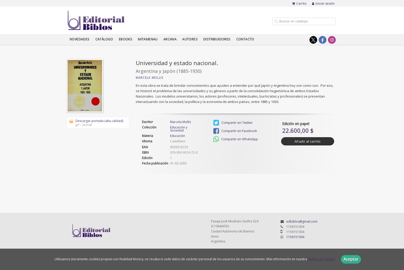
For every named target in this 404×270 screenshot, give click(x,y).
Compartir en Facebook (235, 131)
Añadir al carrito (307, 141)
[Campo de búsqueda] (304, 21)
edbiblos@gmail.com (301, 221)
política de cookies (321, 259)
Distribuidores (217, 39)
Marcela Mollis (149, 77)
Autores (190, 39)
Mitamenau (148, 39)
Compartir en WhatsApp (235, 139)
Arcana (169, 39)
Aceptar (350, 259)
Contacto (245, 39)
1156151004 (295, 237)
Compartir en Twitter (233, 122)
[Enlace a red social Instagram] (332, 40)
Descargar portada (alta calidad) (96, 123)
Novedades (80, 39)
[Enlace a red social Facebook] (322, 40)
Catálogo (104, 39)
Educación (177, 136)
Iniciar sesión (323, 3)
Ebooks (125, 39)
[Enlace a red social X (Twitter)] (313, 40)
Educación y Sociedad (178, 129)
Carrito (299, 3)
